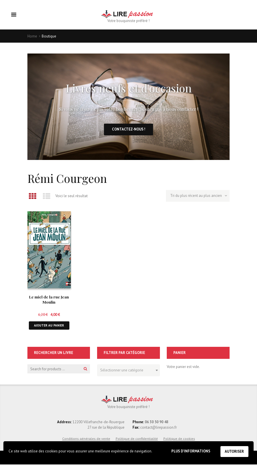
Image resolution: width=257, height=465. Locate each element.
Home (32, 36)
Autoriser (234, 451)
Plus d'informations (190, 451)
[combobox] (128, 371)
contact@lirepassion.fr (158, 428)
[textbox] (127, 370)
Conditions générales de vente (86, 439)
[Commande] (198, 197)
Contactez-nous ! (128, 129)
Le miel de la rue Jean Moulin (49, 299)
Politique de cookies (179, 439)
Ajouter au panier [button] (49, 326)
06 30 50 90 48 (156, 422)
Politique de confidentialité (137, 439)
